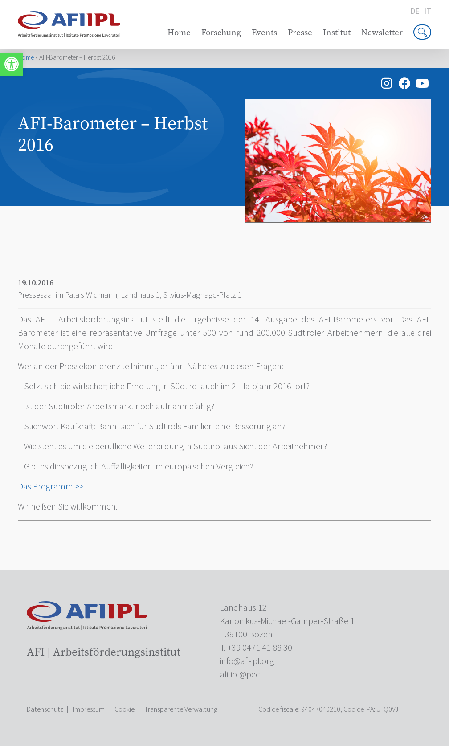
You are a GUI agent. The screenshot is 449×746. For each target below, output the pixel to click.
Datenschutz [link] (45, 709)
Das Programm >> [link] (51, 487)
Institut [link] (337, 32)
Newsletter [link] (382, 32)
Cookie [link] (124, 709)
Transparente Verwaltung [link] (180, 709)
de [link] (415, 12)
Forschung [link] (221, 32)
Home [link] (179, 32)
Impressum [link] (89, 709)
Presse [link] (300, 32)
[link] (11, 64)
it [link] (427, 12)
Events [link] (264, 32)
